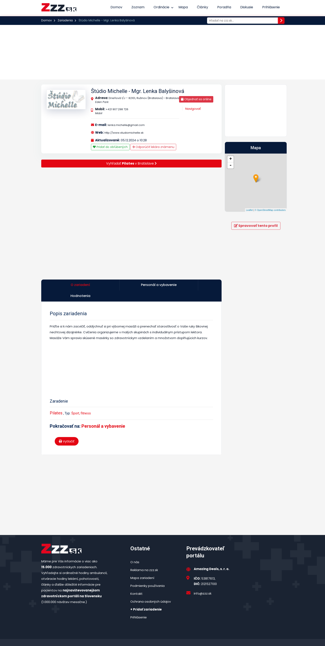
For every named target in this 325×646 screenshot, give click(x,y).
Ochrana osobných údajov (150, 591)
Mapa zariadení (142, 567)
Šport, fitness (81, 403)
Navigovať (193, 108)
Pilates (56, 402)
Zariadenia (65, 20)
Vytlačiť (66, 431)
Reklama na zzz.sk (144, 559)
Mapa (183, 7)
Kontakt (136, 583)
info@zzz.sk (202, 583)
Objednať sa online (196, 99)
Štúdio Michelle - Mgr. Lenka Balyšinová (137, 91)
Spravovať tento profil (256, 225)
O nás (134, 552)
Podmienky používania (147, 575)
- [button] (230, 165)
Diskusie (246, 7)
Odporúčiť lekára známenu (153, 147)
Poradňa (224, 7)
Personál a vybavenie (103, 415)
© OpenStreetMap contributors (270, 210)
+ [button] (230, 159)
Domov (116, 7)
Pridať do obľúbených (110, 147)
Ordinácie (161, 7)
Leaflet (249, 210)
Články (202, 7)
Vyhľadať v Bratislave (131, 163)
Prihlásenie (271, 7)
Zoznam (137, 7)
